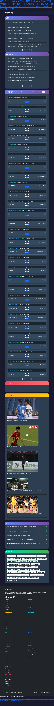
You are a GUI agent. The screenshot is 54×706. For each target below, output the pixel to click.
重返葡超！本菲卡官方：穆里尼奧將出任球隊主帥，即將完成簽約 (20, 39)
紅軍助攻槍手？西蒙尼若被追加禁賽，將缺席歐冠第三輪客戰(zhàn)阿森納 (22, 33)
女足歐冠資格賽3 (13, 194)
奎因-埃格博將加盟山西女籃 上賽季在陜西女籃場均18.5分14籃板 (20, 84)
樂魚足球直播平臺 (12, 582)
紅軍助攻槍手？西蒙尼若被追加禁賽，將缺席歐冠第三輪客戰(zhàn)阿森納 (23, 548)
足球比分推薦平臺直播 (13, 574)
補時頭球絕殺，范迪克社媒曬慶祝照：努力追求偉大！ (18, 41)
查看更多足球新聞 (27, 50)
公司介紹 (7, 681)
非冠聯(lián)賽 (8, 662)
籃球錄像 (29, 645)
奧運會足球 (7, 649)
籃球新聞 (29, 612)
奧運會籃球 (7, 651)
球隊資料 (7, 608)
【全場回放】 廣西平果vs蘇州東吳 (14, 451)
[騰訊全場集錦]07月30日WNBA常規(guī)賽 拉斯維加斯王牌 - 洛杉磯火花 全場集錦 (25, 518)
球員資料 (7, 610)
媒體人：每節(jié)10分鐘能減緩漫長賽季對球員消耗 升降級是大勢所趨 (21, 70)
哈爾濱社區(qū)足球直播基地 (37, 579)
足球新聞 (7, 612)
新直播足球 (22, 571)
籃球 (46, 93)
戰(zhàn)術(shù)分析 (32, 656)
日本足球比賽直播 (12, 585)
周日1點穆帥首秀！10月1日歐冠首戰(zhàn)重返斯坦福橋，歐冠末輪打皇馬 (22, 47)
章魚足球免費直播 (35, 574)
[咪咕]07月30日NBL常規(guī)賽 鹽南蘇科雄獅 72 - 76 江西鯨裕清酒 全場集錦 (24, 495)
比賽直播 (7, 606)
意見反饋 (7, 687)
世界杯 (6, 639)
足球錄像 (29, 643)
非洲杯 (6, 647)
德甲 (6, 623)
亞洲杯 (6, 645)
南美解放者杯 (8, 658)
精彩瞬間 (29, 660)
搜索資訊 (29, 647)
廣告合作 (7, 674)
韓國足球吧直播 (41, 560)
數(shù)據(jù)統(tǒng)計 (32, 658)
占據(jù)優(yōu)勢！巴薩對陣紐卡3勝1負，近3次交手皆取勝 (19, 30)
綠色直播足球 (21, 560)
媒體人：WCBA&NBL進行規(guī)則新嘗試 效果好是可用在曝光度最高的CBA (22, 73)
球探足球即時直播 (42, 563)
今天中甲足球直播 (31, 576)
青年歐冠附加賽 (13, 232)
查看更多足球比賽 (27, 383)
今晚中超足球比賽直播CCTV (14, 563)
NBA (29, 619)
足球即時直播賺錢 (24, 574)
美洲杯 (6, 643)
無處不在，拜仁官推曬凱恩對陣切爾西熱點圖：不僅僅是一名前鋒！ (22, 531)
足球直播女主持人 (12, 576)
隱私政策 (7, 685)
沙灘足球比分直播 (33, 566)
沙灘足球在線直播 (12, 566)
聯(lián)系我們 (8, 689)
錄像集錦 (7, 614)
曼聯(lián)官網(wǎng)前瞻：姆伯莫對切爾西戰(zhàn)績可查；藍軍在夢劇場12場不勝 (24, 44)
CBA (29, 621)
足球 (43, 93)
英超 (6, 619)
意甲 (6, 625)
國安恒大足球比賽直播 (13, 579)
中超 (6, 633)
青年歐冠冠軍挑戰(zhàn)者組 (16, 241)
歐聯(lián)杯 (7, 631)
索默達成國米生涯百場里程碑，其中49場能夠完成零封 (18, 27)
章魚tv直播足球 (35, 568)
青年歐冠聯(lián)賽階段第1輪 (16, 108)
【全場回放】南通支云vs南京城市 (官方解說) (17, 424)
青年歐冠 (12, 99)
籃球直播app (41, 576)
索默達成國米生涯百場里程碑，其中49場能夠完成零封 (19, 539)
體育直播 (9, 13)
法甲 (6, 627)
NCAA (29, 625)
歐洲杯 (6, 641)
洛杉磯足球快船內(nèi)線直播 (29, 563)
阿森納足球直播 (11, 560)
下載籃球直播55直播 (12, 571)
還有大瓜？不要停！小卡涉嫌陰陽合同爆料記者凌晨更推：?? (19, 59)
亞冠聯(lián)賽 (8, 660)
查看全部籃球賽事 (36, 93)
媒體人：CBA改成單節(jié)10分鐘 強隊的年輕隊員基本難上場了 (20, 81)
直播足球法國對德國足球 (13, 568)
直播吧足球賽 (21, 582)
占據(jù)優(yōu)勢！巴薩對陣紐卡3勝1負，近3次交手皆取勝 (20, 544)
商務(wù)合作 (8, 676)
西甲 (6, 621)
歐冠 (6, 629)
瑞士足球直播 (21, 576)
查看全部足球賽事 (25, 93)
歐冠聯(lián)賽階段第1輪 (15, 270)
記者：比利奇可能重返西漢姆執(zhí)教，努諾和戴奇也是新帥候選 (20, 36)
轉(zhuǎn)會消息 (31, 652)
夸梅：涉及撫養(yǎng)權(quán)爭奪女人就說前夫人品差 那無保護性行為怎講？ (23, 62)
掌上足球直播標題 (25, 568)
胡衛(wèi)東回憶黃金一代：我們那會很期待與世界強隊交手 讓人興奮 (21, 78)
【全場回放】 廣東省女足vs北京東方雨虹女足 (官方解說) (19, 478)
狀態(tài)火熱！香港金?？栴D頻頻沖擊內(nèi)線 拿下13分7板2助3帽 (21, 67)
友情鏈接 (7, 672)
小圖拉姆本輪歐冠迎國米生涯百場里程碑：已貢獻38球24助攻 (19, 25)
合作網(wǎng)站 (8, 670)
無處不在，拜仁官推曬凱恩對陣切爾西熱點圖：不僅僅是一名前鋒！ (20, 22)
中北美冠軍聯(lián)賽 (9, 664)
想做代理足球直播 (24, 579)
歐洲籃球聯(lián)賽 (31, 623)
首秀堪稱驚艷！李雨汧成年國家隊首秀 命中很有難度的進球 (19, 76)
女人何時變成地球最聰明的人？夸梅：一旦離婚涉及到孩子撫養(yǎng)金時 (22, 64)
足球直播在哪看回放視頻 (32, 582)
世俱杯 (6, 653)
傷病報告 (29, 654)
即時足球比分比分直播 (32, 571)
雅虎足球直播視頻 (22, 566)
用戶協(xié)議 (8, 683)
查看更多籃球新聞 (27, 87)
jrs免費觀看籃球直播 (31, 560)
